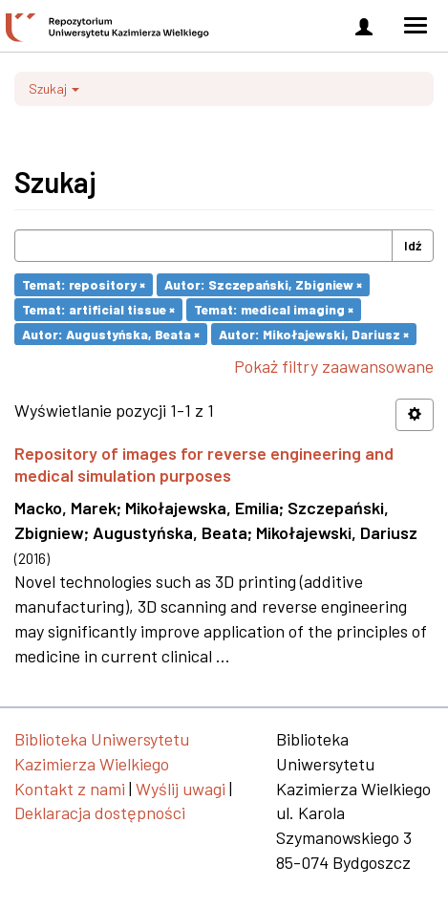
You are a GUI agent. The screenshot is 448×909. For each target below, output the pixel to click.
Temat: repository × (83, 284)
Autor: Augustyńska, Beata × (111, 333)
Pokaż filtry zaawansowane (334, 366)
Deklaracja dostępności (99, 812)
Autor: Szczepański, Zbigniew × (263, 284)
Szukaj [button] (54, 88)
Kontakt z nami (69, 788)
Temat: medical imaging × (273, 309)
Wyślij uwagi (180, 788)
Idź (412, 245)
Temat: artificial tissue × (98, 309)
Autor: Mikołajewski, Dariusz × (314, 333)
